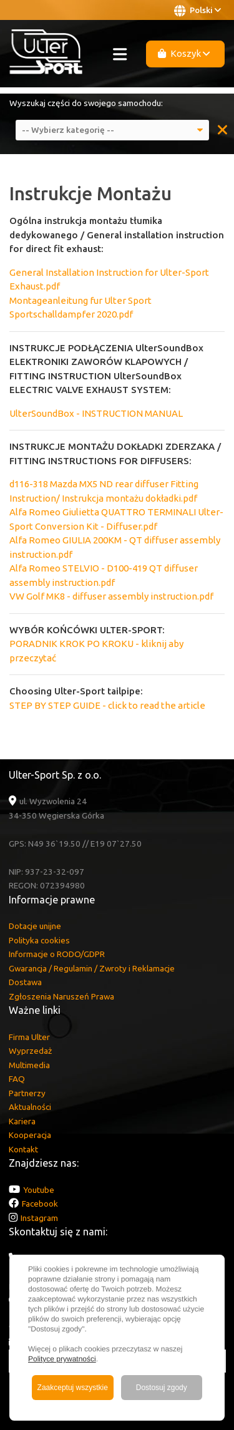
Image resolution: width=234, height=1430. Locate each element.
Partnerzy (27, 1093)
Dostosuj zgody (161, 1387)
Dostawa (25, 982)
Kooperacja (30, 1135)
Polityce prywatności (62, 1359)
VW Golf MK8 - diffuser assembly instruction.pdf (111, 596)
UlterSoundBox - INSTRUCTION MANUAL (96, 413)
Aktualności (30, 1107)
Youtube (38, 1190)
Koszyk (184, 53)
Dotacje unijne (35, 926)
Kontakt (23, 1149)
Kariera (22, 1121)
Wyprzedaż (30, 1051)
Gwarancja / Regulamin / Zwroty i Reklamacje (92, 968)
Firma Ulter (29, 1037)
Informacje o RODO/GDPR (57, 954)
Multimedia (29, 1065)
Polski (197, 10)
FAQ (17, 1079)
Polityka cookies (39, 940)
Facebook (40, 1204)
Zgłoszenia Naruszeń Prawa (61, 996)
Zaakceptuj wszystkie (72, 1387)
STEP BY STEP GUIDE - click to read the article (107, 705)
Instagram (39, 1218)
